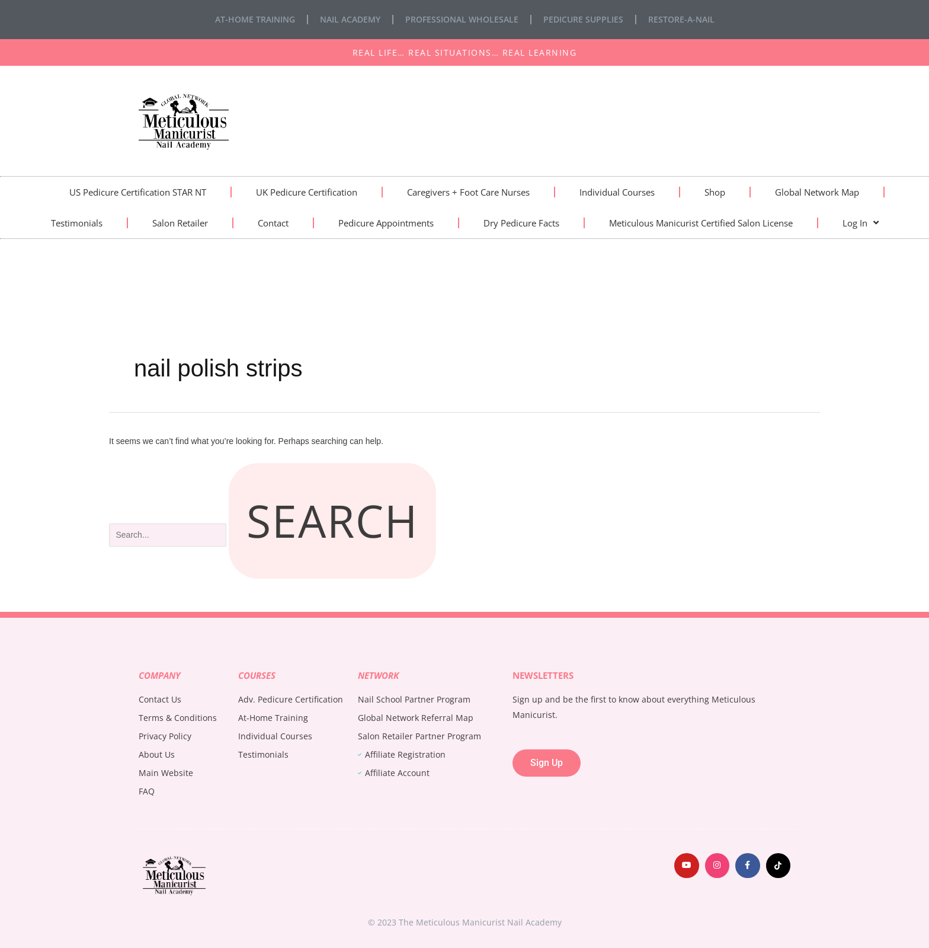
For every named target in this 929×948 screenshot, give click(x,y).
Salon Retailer (180, 223)
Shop (714, 192)
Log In (860, 222)
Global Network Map (817, 192)
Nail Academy (350, 19)
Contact (273, 223)
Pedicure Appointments (386, 223)
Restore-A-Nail (681, 19)
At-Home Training (255, 19)
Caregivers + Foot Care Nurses (468, 192)
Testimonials (76, 223)
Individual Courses (617, 192)
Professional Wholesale (461, 19)
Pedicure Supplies (583, 19)
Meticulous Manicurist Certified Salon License (701, 223)
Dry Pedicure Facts (521, 223)
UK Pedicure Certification (306, 192)
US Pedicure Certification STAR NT (137, 192)
